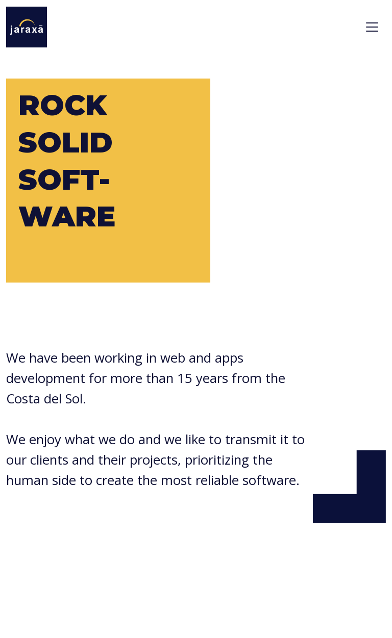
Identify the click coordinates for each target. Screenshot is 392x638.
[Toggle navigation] (372, 27)
